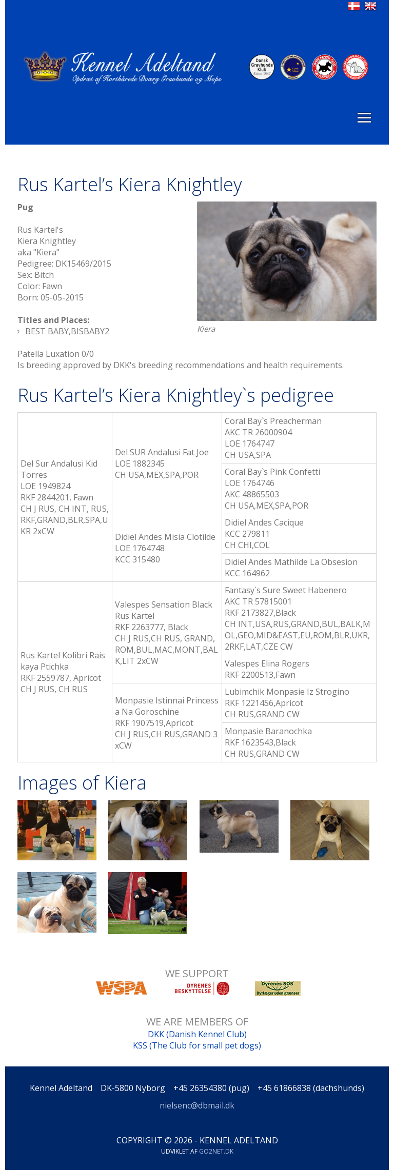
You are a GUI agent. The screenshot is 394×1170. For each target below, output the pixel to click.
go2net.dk (216, 1151)
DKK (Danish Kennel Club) (197, 1034)
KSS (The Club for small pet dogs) (197, 1045)
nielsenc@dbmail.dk (197, 1105)
